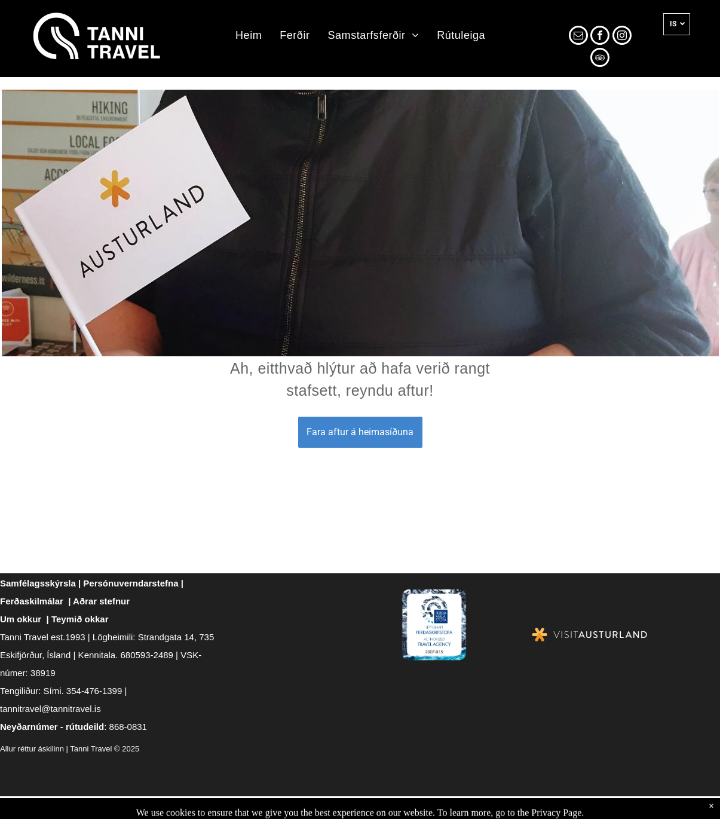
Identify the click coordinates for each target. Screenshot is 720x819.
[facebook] (599, 37)
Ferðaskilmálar (31, 601)
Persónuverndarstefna (130, 583)
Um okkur (20, 619)
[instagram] (622, 37)
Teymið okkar (80, 619)
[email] (578, 37)
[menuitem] (248, 36)
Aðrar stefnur (101, 601)
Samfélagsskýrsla (38, 583)
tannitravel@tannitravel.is (50, 709)
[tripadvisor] (599, 59)
